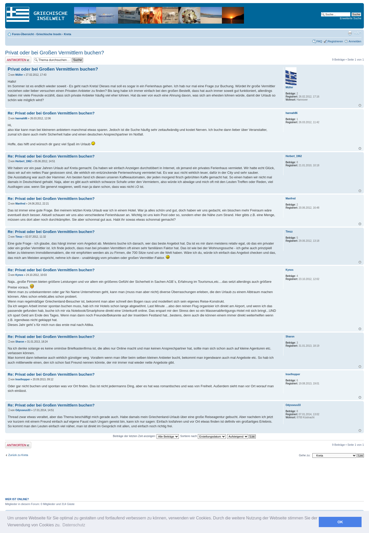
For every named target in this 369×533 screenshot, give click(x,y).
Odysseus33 (22, 410)
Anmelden (354, 41)
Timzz (19, 236)
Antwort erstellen (18, 60)
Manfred (20, 203)
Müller (19, 74)
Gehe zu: (304, 455)
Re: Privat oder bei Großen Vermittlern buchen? (51, 113)
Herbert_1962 (23, 161)
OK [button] (340, 522)
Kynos (19, 275)
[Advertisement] (184, 480)
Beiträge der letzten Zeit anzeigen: (146, 436)
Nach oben (359, 105)
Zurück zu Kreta (18, 455)
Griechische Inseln (48, 34)
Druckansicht (350, 33)
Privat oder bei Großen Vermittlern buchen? (54, 52)
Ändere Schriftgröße (357, 33)
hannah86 (21, 118)
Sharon (19, 341)
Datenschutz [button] (74, 525)
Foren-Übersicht (23, 34)
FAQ (319, 41)
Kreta (67, 34)
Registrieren (335, 41)
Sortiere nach (202, 436)
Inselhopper (22, 379)
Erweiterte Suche (350, 18)
